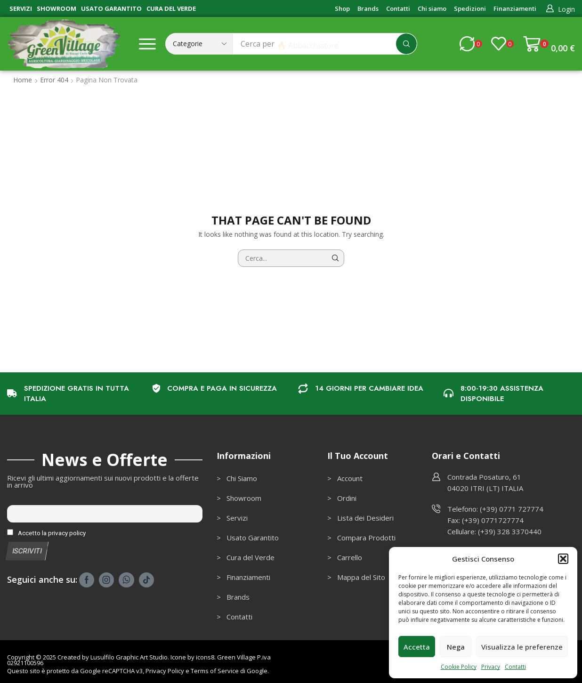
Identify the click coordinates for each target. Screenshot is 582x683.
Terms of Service (215, 671)
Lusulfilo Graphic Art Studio (129, 657)
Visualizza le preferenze (522, 646)
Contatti (515, 667)
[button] (563, 558)
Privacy (490, 667)
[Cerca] (406, 43)
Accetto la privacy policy (46, 533)
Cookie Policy (459, 667)
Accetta (417, 646)
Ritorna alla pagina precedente (523, 79)
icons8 (205, 657)
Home (22, 79)
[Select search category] (199, 43)
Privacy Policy (165, 671)
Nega (456, 646)
